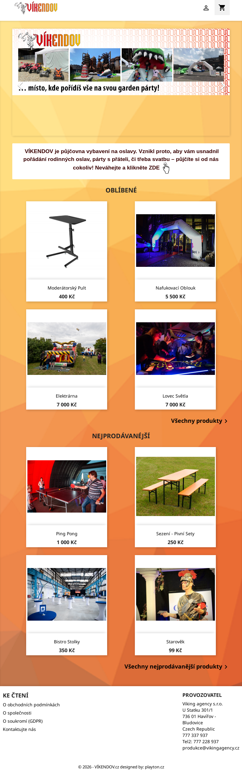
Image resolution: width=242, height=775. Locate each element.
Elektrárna (67, 396)
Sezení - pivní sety (175, 534)
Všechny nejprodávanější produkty (177, 667)
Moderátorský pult (67, 288)
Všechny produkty (200, 421)
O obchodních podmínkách (31, 705)
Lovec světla (175, 396)
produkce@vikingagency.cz (210, 748)
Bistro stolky (67, 642)
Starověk (175, 642)
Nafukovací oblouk (175, 288)
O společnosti (17, 713)
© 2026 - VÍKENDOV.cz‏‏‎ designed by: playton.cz (121, 767)
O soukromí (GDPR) (23, 721)
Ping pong (67, 534)
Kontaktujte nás (19, 729)
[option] (121, 82)
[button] (28, 82)
